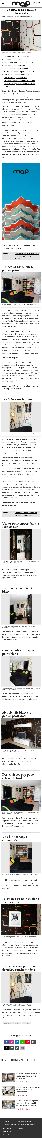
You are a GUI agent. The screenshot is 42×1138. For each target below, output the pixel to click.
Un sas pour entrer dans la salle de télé (19, 63)
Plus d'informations (23, 1082)
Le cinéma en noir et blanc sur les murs (19, 81)
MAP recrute (7, 1131)
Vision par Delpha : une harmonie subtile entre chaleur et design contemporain (28, 1076)
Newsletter (6, 1135)
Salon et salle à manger (11, 1023)
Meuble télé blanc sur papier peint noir (19, 72)
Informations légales (24, 1121)
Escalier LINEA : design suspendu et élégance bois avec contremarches (28, 1089)
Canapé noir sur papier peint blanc (17, 69)
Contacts (6, 1121)
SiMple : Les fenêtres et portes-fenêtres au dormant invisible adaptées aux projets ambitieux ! (27, 1103)
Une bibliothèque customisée (15, 78)
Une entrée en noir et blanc (15, 66)
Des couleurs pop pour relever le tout (18, 75)
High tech (26, 1023)
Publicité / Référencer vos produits (10, 1126)
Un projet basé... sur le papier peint (17, 57)
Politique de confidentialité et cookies (27, 1126)
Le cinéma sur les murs (13, 60)
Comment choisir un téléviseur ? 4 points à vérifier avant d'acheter (27, 256)
